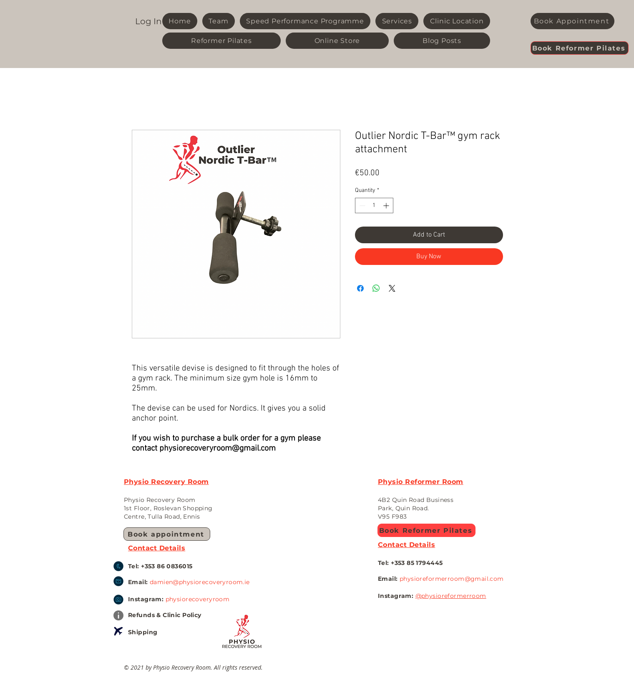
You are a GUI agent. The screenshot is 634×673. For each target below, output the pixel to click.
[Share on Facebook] (360, 288)
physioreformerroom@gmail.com (452, 578)
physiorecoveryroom (198, 599)
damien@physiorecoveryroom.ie (200, 582)
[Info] (118, 615)
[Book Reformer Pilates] (580, 48)
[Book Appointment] (572, 21)
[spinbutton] (374, 205)
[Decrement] (361, 205)
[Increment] (387, 205)
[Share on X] (392, 288)
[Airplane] (118, 631)
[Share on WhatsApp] (376, 288)
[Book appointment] (166, 534)
